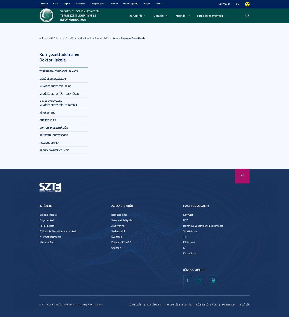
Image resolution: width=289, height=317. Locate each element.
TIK (185, 236)
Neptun (67, 3)
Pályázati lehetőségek (53, 135)
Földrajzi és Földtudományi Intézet (57, 231)
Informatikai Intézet (50, 236)
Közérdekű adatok (206, 304)
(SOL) (158, 3)
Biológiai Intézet (48, 214)
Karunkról (135, 15)
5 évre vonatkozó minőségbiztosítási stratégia (58, 103)
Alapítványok (118, 225)
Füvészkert (189, 242)
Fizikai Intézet (46, 225)
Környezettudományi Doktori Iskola (128, 38)
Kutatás (180, 15)
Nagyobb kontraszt (247, 4)
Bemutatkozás (119, 214)
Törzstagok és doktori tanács (58, 71)
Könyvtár (188, 214)
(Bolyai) (147, 3)
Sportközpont (190, 231)
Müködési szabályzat (52, 78)
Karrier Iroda (189, 253)
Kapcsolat (224, 4)
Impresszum (228, 304)
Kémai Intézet (46, 242)
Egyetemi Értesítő (121, 242)
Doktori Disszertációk (53, 127)
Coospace (80, 3)
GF (184, 247)
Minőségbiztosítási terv (55, 86)
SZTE (55, 3)
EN (237, 4)
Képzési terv (47, 112)
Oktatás (159, 15)
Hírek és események (210, 15)
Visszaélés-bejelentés (178, 304)
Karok (79, 38)
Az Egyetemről (46, 38)
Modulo (114, 3)
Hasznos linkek (49, 142)
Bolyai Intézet (46, 220)
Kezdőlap (43, 3)
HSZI (185, 220)
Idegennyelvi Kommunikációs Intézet (203, 225)
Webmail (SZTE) (130, 3)
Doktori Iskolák (102, 38)
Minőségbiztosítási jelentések (59, 93)
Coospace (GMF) (97, 3)
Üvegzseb (116, 236)
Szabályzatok (118, 231)
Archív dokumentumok (54, 150)
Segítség (116, 247)
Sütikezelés (135, 304)
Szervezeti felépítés (65, 38)
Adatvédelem (154, 304)
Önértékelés (47, 120)
